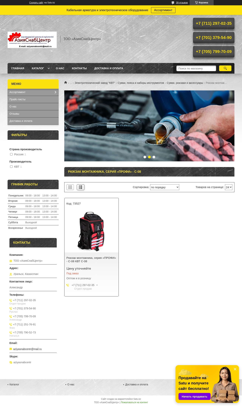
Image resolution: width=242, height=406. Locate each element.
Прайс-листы (17, 99)
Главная (17, 68)
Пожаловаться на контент (134, 402)
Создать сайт (36, 2)
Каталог (38, 68)
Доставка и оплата (108, 68)
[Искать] (225, 68)
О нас (60, 68)
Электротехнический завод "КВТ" (95, 82)
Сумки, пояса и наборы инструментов (141, 82)
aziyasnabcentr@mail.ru (27, 349)
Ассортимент (163, 10)
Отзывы (14, 113)
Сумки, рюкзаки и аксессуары (185, 82)
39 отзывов (182, 2)
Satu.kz (137, 399)
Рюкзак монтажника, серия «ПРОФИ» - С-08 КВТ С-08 (91, 259)
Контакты (79, 68)
